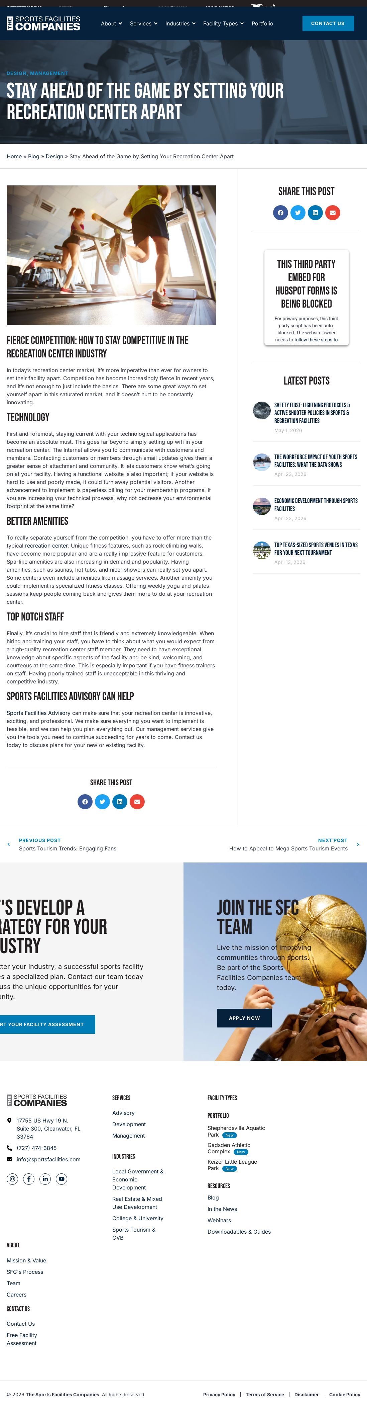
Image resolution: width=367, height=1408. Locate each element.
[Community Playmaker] (72, 8)
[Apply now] (244, 1018)
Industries (123, 1157)
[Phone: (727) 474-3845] (44, 1148)
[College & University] (139, 1218)
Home (14, 156)
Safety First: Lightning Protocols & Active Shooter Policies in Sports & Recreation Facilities (312, 413)
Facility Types (222, 1098)
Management (49, 73)
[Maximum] (173, 8)
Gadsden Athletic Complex (229, 1148)
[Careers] (26, 1295)
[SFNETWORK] (24, 8)
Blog (33, 156)
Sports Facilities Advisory (39, 713)
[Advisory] (129, 1113)
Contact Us (18, 1309)
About (13, 1245)
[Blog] (239, 1197)
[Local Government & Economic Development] (139, 1179)
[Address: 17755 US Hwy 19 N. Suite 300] (44, 1128)
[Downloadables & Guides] (239, 1232)
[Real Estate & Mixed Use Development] (139, 1203)
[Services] (140, 30)
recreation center (46, 545)
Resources (219, 1186)
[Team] (26, 1283)
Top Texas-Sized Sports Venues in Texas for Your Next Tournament (316, 549)
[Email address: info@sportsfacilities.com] (44, 1159)
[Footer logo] (37, 1100)
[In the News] (239, 1209)
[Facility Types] (220, 30)
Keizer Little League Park (232, 1164)
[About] (108, 30)
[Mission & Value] (26, 1260)
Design (17, 73)
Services (121, 1098)
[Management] (129, 1136)
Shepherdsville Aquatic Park (236, 1131)
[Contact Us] (328, 30)
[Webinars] (239, 1220)
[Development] (129, 1124)
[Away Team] (121, 8)
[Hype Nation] (220, 8)
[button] (85, 801)
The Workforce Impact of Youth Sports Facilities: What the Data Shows (315, 461)
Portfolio (218, 1116)
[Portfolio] (262, 30)
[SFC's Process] (26, 1272)
